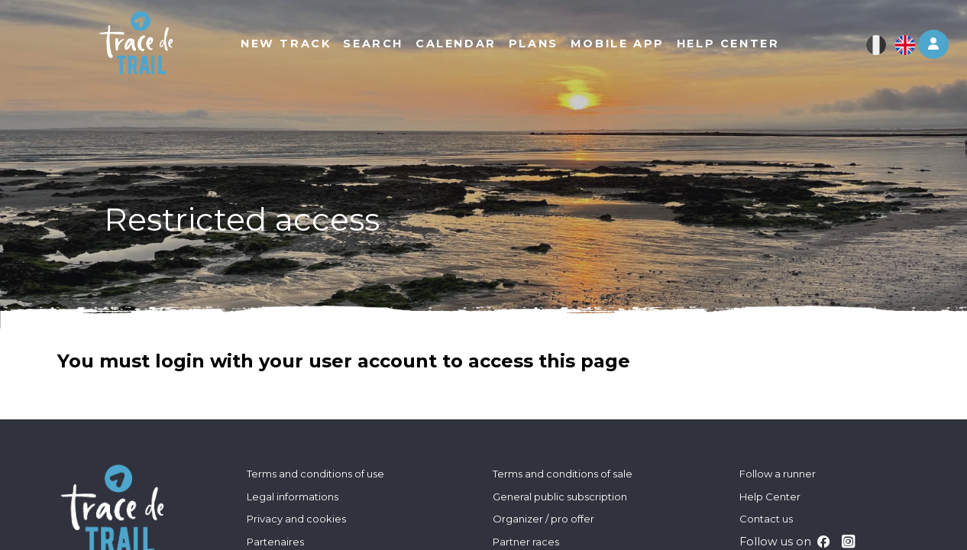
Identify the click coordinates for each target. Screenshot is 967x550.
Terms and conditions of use (315, 473)
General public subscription (560, 496)
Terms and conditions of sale (562, 473)
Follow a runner (777, 473)
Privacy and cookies (296, 519)
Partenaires (275, 541)
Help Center (769, 496)
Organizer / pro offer (543, 519)
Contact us (766, 519)
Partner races (526, 541)
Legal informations (292, 496)
